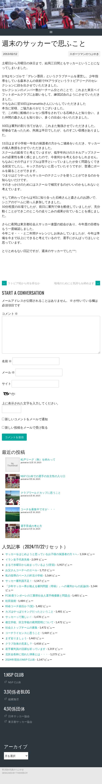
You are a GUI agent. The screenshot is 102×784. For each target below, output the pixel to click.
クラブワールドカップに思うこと (41, 492)
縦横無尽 (13, 699)
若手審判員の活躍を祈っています (25, 648)
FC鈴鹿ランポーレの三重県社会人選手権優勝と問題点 (37, 595)
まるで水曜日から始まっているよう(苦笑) (30, 564)
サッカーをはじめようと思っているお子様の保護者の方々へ (41, 554)
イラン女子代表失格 (17, 559)
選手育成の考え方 (31, 525)
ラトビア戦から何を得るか (21, 283)
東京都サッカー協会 (20, 721)
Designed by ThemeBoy (15, 773)
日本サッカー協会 (19, 716)
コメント (10, 313)
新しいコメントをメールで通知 (26, 419)
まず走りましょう (16, 638)
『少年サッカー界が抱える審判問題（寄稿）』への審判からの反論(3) (47, 586)
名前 (7, 361)
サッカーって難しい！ (18, 616)
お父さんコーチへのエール (21, 570)
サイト (6, 383)
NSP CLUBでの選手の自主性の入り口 (43, 476)
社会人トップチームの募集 (21, 627)
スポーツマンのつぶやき (84, 54)
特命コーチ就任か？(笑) (19, 606)
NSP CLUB (14, 682)
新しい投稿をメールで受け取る (26, 427)
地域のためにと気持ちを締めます (77, 283)
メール (8, 372)
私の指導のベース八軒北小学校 (24, 575)
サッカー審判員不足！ (18, 580)
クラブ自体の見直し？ (18, 643)
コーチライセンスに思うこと (22, 632)
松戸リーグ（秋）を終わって (38, 459)
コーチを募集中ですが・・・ (38, 509)
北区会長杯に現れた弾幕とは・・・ (26, 654)
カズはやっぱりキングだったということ (29, 611)
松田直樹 (10, 600)
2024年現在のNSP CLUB (20, 659)
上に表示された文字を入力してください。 (31, 403)
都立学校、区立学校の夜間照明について (29, 622)
